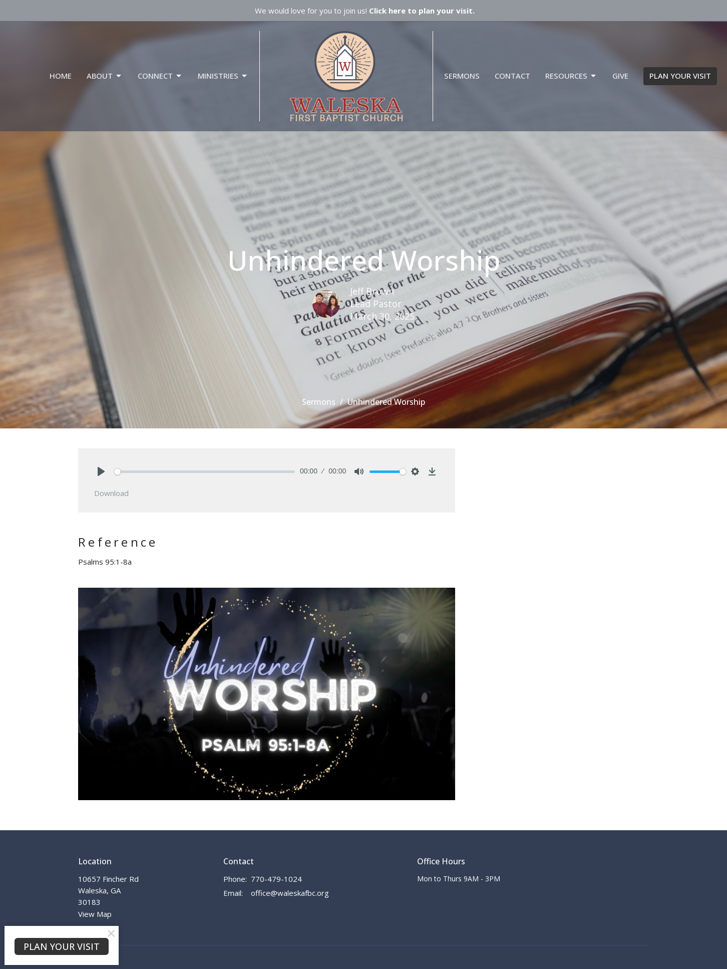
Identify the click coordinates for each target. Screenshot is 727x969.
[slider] (204, 471)
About (105, 76)
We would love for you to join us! (365, 11)
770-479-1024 (276, 879)
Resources (571, 76)
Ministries (223, 76)
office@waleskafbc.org (290, 893)
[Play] (101, 471)
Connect (160, 76)
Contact (512, 76)
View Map (95, 914)
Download (111, 493)
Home (61, 76)
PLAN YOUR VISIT (680, 76)
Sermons (462, 76)
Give (620, 76)
